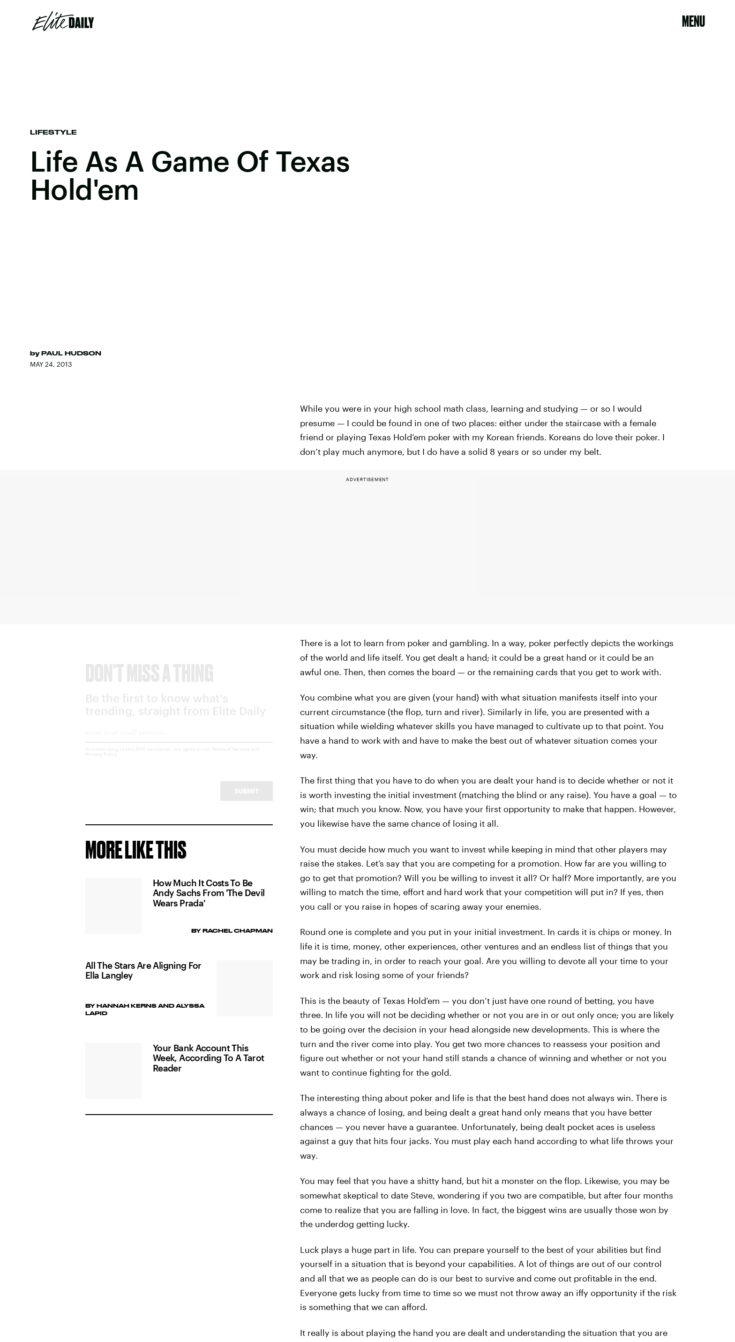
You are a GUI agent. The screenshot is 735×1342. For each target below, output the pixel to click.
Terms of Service (230, 757)
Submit (246, 799)
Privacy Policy (101, 762)
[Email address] (179, 744)
